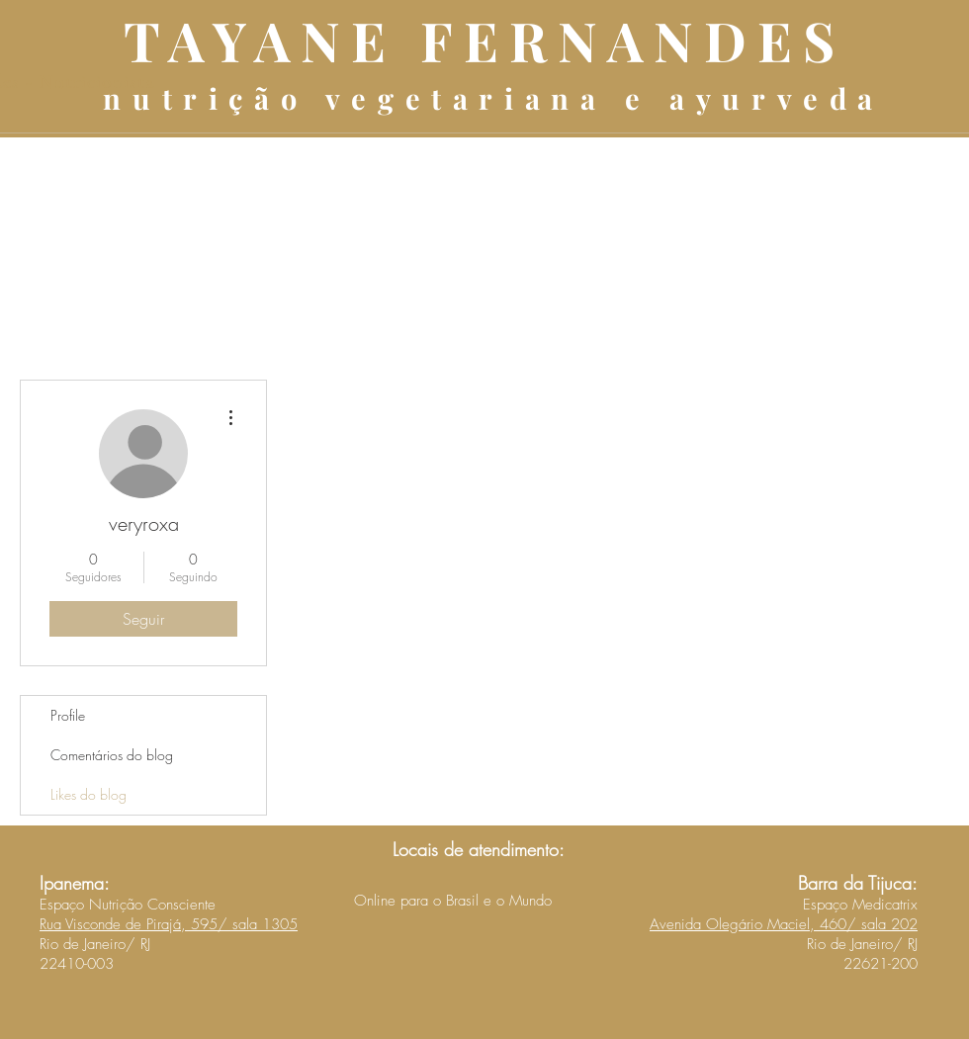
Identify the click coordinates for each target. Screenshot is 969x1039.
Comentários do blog (111, 754)
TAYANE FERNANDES (484, 39)
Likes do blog (88, 794)
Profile (67, 715)
